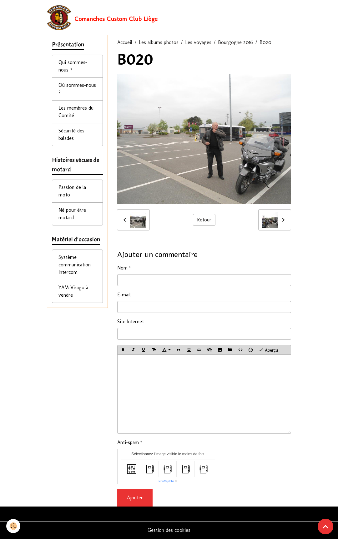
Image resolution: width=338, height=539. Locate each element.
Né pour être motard (72, 213)
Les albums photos (159, 42)
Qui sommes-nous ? (72, 66)
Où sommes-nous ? (77, 89)
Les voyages (198, 42)
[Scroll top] (325, 526)
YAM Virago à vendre (73, 291)
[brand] (102, 17)
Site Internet (130, 321)
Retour (204, 220)
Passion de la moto (72, 191)
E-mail (124, 295)
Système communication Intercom (74, 264)
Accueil (124, 42)
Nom (122, 268)
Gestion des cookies (169, 530)
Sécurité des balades (71, 134)
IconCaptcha (166, 481)
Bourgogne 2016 (235, 42)
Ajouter (135, 498)
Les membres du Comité (75, 111)
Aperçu (268, 350)
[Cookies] (13, 526)
